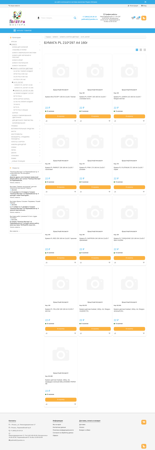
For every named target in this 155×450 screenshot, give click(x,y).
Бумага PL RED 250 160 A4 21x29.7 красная (61, 238)
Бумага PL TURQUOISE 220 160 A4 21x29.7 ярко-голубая (129, 239)
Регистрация (133, 6)
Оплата (81, 427)
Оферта (55, 435)
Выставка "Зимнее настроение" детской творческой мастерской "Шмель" (23, 187)
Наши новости (14, 6)
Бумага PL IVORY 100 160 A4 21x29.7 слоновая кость (92, 98)
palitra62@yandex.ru (89, 19)
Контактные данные (59, 427)
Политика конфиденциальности (63, 430)
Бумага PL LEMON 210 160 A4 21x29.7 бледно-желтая (127, 98)
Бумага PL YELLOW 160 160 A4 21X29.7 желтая (59, 310)
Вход (143, 6)
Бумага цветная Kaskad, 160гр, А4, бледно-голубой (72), (94, 310)
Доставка (82, 424)
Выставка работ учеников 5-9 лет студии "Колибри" (23, 217)
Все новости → (15, 231)
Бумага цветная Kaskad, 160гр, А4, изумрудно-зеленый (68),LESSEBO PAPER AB (60, 382)
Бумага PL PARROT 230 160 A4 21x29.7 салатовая (59, 168)
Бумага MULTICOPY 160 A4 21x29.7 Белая (60, 97)
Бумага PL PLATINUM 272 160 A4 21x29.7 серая (128, 168)
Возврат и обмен (84, 430)
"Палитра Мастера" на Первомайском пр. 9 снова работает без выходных (24, 172)
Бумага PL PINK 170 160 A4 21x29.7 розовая (92, 168)
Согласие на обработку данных (63, 433)
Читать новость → (16, 182)
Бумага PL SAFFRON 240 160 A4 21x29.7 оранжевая (94, 239)
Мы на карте (57, 424)
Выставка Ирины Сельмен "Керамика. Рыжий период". (25, 202)
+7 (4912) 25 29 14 (90, 17)
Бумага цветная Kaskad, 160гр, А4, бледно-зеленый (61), (129, 310)
